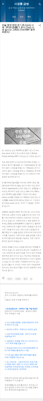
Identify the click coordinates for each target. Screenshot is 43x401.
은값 (21, 17)
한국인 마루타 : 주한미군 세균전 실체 (22, 329)
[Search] (39, 4)
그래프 (18, 279)
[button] (39, 25)
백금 (29, 17)
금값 (14, 17)
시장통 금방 (21, 3)
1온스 (9, 279)
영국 (25, 279)
